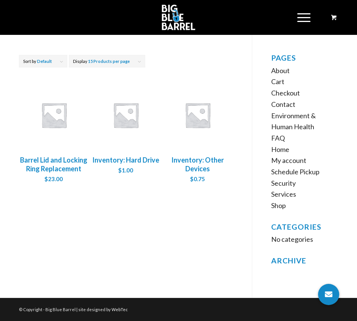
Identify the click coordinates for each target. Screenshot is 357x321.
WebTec (120, 309)
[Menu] (300, 17)
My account (288, 160)
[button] (328, 294)
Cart (277, 81)
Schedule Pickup (295, 172)
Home (280, 149)
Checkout (285, 93)
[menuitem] (302, 17)
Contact (283, 104)
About (280, 70)
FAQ (278, 138)
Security (283, 183)
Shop (278, 205)
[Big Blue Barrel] (178, 17)
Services (283, 194)
